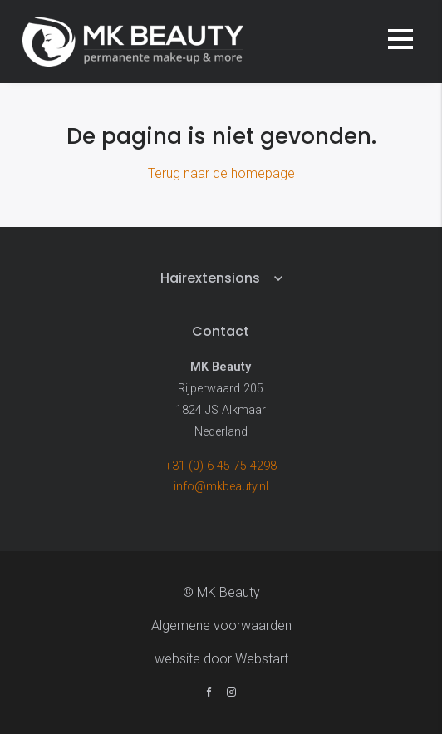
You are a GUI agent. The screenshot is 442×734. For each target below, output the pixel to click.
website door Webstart (221, 659)
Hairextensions (210, 278)
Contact (220, 331)
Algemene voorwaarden (221, 625)
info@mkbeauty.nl (221, 487)
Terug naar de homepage (221, 173)
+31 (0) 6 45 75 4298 (221, 466)
